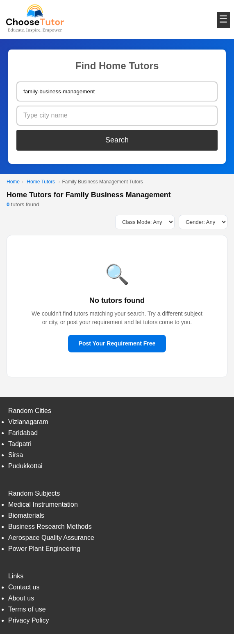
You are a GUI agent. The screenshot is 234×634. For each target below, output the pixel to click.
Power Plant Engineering (44, 548)
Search (117, 140)
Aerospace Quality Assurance (51, 537)
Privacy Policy (28, 620)
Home (13, 182)
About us (21, 598)
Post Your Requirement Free (117, 343)
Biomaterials (26, 515)
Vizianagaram (28, 421)
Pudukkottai (25, 466)
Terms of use (27, 609)
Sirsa (15, 454)
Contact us (23, 587)
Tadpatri (20, 443)
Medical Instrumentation (43, 504)
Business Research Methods (50, 526)
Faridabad (23, 432)
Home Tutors (41, 182)
